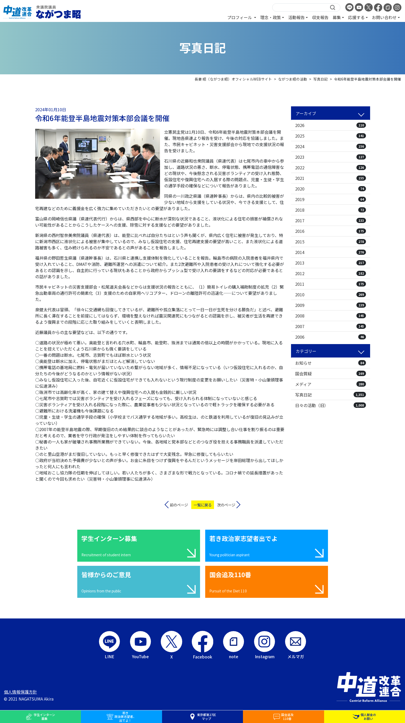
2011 (330, 284)
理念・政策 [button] (270, 17)
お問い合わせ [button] (384, 17)
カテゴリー (306, 351)
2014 (330, 252)
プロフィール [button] (240, 17)
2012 (330, 273)
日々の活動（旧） (330, 405)
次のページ (226, 504)
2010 (330, 294)
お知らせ (330, 363)
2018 (330, 210)
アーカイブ (306, 113)
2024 (330, 146)
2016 (330, 231)
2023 (330, 157)
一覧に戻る (203, 504)
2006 (330, 337)
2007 (330, 326)
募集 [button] (337, 17)
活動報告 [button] (296, 17)
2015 (330, 242)
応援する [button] (356, 17)
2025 (330, 136)
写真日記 (330, 395)
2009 (330, 305)
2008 (330, 316)
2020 (330, 189)
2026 (330, 125)
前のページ (179, 504)
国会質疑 (330, 373)
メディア (330, 384)
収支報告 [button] (320, 17)
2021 (330, 178)
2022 (330, 167)
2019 (330, 199)
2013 (330, 263)
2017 (330, 220)
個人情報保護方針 (20, 692)
